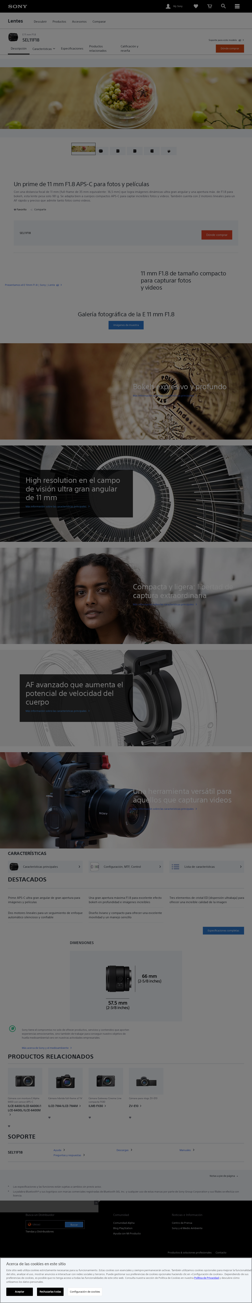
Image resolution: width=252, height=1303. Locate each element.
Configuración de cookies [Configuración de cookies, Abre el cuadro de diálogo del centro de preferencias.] (85, 1291)
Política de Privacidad (206, 1278)
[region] (126, 1280)
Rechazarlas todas (50, 1291)
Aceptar (19, 1291)
